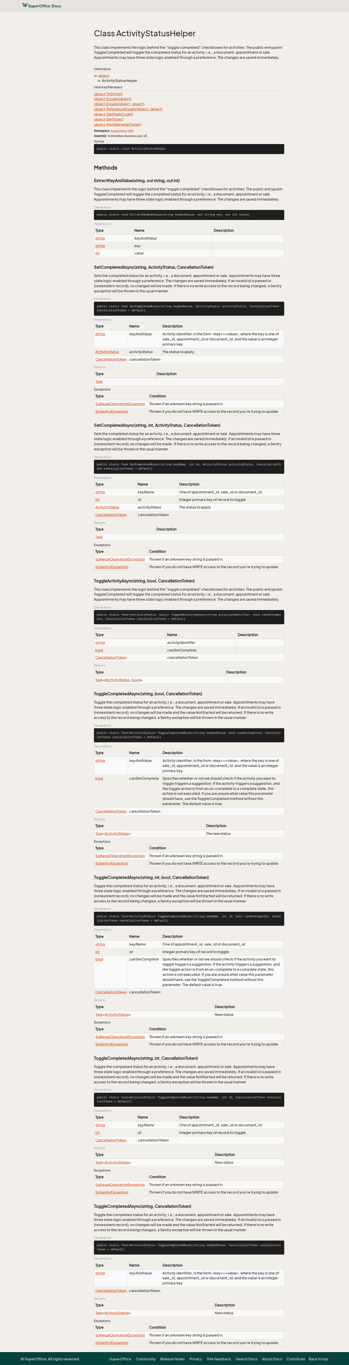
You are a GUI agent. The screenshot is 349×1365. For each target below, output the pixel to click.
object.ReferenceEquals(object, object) (128, 109)
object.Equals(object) (112, 99)
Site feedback (219, 1359)
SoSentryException (111, 411)
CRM (130, 130)
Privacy (195, 1359)
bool (99, 650)
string (100, 238)
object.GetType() (108, 119)
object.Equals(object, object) (119, 104)
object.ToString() (108, 94)
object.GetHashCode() (113, 114)
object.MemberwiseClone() (117, 124)
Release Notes (172, 1359)
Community (146, 1359)
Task (99, 381)
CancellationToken (111, 359)
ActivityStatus (107, 352)
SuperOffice (118, 130)
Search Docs (246, 1359)
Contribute (296, 1359)
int (97, 253)
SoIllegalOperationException (120, 404)
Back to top (318, 1359)
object (104, 75)
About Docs (272, 1359)
